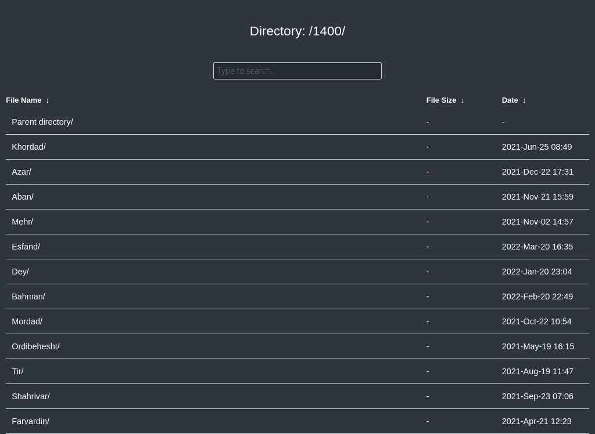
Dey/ (20, 271)
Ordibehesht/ (35, 346)
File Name (23, 100)
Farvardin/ (30, 421)
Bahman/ (28, 296)
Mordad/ (27, 321)
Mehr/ (22, 221)
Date (510, 100)
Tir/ (17, 371)
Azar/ (21, 171)
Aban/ (23, 196)
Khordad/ (28, 146)
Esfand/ (26, 246)
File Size (441, 100)
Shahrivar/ (31, 396)
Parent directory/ (42, 121)
